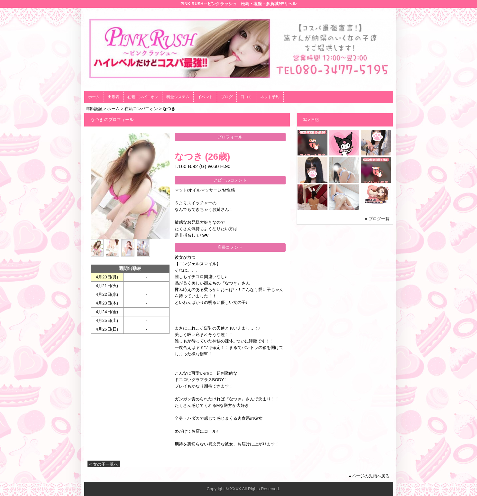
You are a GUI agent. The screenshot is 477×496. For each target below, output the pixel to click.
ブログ (227, 97)
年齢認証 (94, 108)
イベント (205, 97)
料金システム (177, 97)
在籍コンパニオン (142, 97)
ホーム (94, 97)
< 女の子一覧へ (103, 464)
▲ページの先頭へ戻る (369, 475)
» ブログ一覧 (377, 218)
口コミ (246, 97)
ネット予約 (270, 97)
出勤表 (113, 97)
